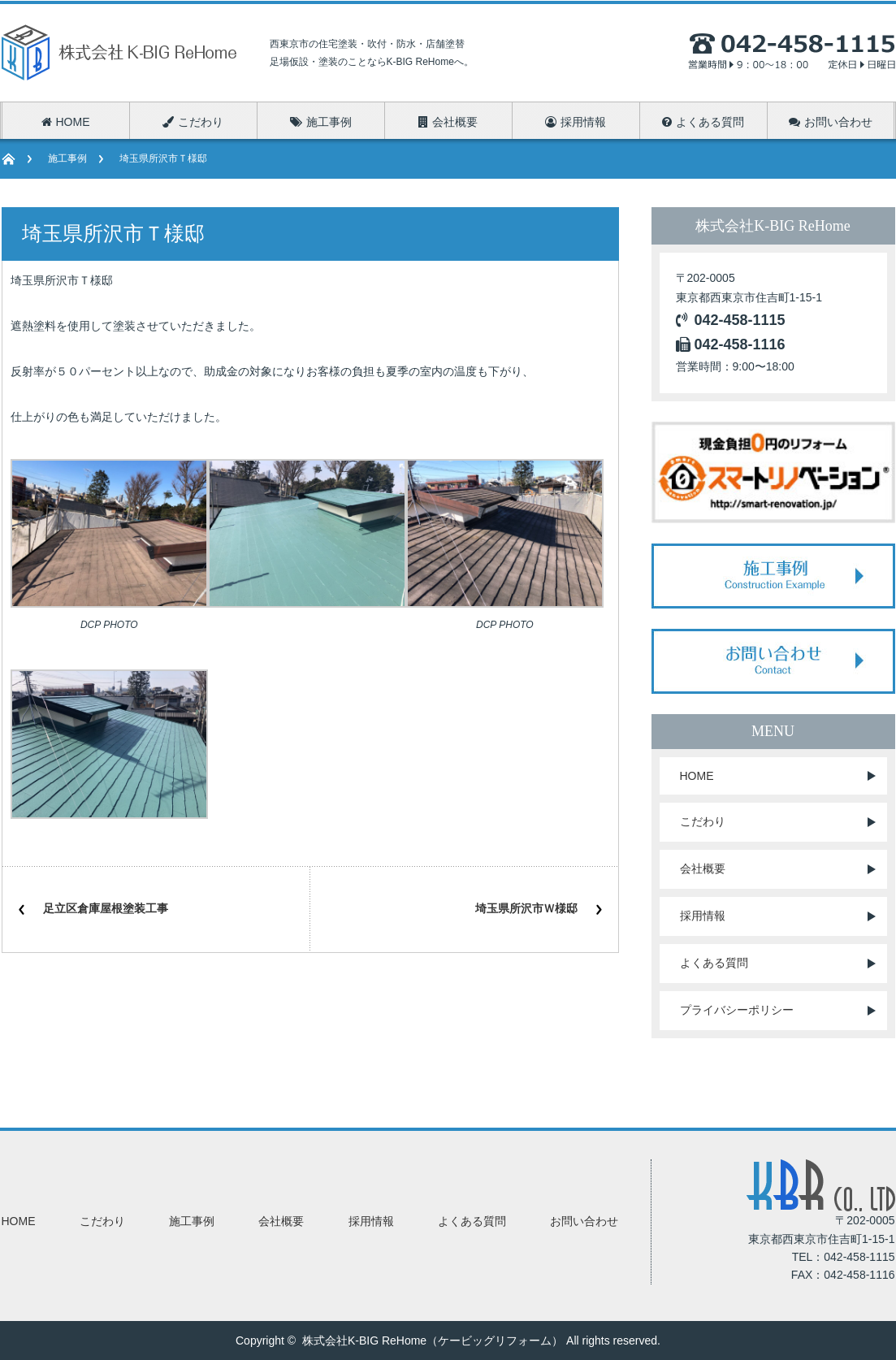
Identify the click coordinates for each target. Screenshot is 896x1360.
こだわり (702, 821)
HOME (697, 775)
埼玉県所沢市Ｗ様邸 (526, 908)
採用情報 (702, 915)
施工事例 (67, 158)
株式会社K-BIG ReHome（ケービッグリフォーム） (432, 1340)
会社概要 (702, 868)
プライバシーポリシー (737, 1009)
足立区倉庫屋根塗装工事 (105, 908)
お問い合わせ (584, 1221)
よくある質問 (714, 962)
